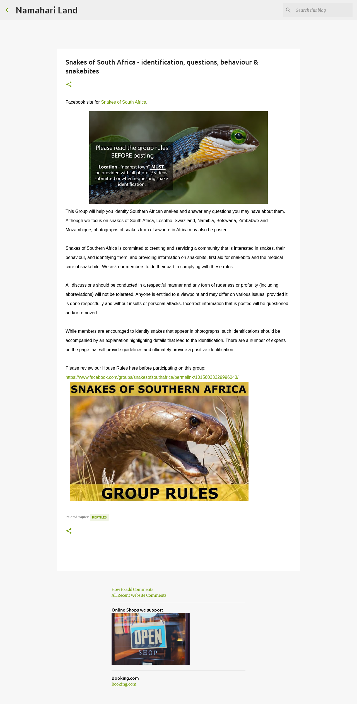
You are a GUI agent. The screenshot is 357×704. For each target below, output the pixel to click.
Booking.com (124, 684)
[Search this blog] (323, 10)
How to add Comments (132, 589)
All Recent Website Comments (139, 595)
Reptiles (99, 517)
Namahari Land (47, 9)
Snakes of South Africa (123, 102)
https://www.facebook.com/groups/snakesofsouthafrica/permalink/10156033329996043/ (152, 377)
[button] (69, 85)
